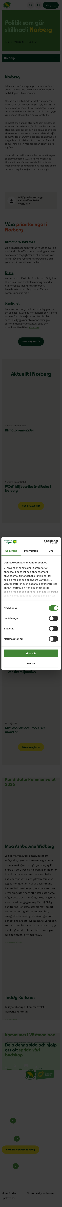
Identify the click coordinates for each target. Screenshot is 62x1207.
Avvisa (31, 663)
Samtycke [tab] (11, 550)
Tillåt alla (31, 653)
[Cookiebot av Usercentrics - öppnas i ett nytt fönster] (44, 542)
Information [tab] (31, 550)
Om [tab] (51, 550)
